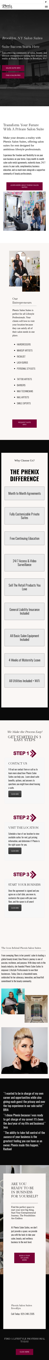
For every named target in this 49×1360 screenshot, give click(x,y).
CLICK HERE (15, 794)
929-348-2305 (27, 1313)
